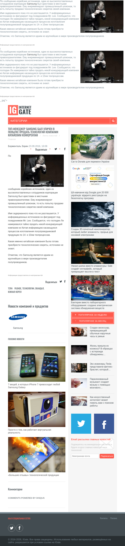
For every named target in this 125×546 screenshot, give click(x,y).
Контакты (104, 518)
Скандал (39, 288)
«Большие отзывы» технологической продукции (33, 475)
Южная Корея (15, 292)
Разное (17, 288)
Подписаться (107, 456)
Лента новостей (50, 135)
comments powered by (26, 498)
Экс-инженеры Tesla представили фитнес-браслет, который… (101, 367)
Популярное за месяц (92, 321)
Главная (12, 139)
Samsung (32, 4)
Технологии (28, 288)
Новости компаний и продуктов (28, 306)
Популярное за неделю (92, 315)
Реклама (113, 518)
